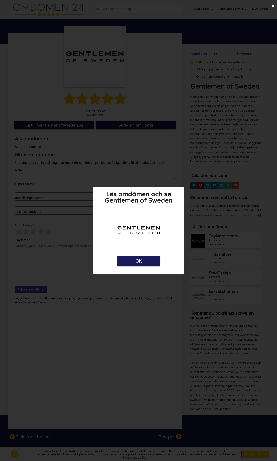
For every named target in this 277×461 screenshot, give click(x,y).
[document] (138, 230)
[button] (273, 6)
